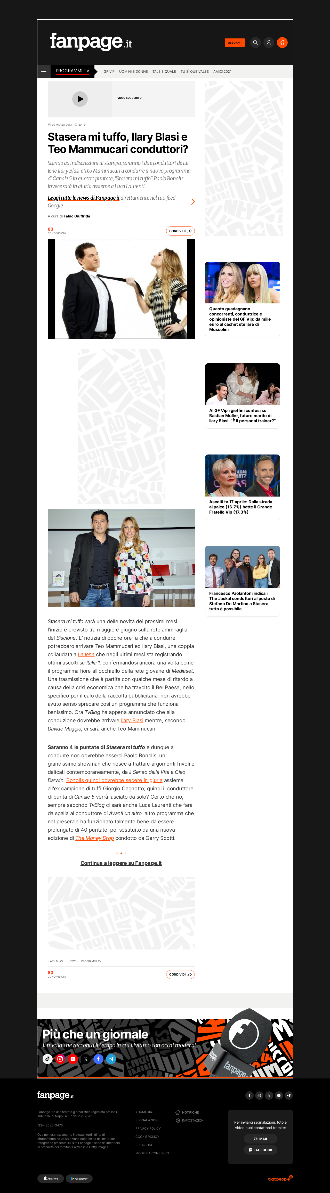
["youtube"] (77, 1060)
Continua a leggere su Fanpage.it (121, 863)
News (72, 961)
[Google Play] (79, 1178)
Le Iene (86, 654)
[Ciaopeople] (280, 1180)
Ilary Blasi (132, 720)
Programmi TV (73, 70)
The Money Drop (94, 838)
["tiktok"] (48, 1060)
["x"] (92, 1060)
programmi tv (91, 961)
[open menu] (44, 71)
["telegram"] (121, 1060)
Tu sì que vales (195, 71)
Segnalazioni (146, 1120)
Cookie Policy (147, 1137)
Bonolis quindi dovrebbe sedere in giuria (114, 780)
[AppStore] (50, 1178)
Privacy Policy (148, 1128)
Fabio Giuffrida (77, 216)
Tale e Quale (164, 71)
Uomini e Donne (133, 71)
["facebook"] (106, 1060)
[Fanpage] (55, 1095)
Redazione (144, 1145)
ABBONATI (235, 42)
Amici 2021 (222, 71)
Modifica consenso (152, 1153)
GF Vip (109, 71)
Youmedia (143, 1112)
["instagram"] (63, 1060)
